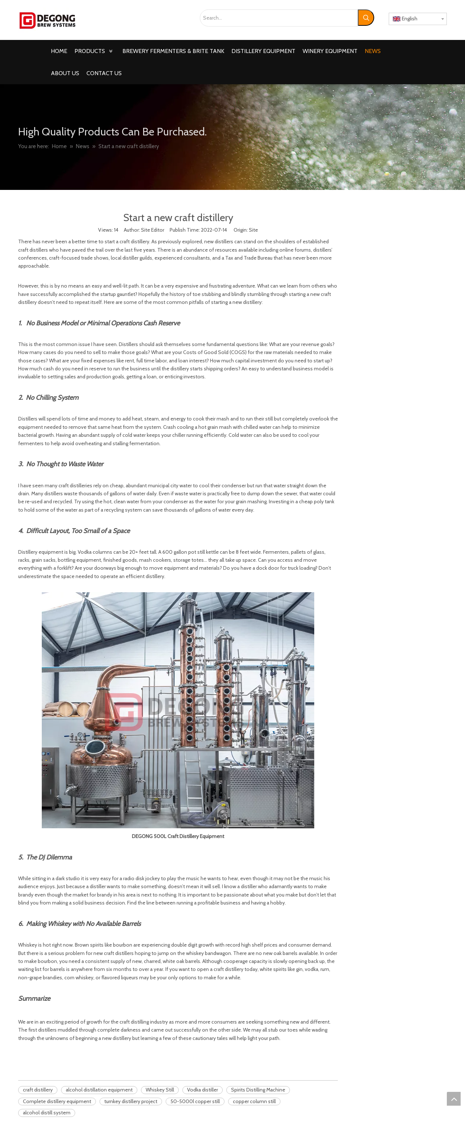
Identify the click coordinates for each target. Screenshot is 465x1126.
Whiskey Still (160, 1089)
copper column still (254, 1101)
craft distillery (38, 1089)
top (454, 1099)
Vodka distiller (202, 1089)
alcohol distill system (46, 1112)
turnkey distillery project (130, 1101)
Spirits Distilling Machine (258, 1089)
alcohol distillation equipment (99, 1089)
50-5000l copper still (195, 1101)
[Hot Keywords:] (366, 17)
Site (253, 230)
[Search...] (279, 18)
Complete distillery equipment (57, 1101)
